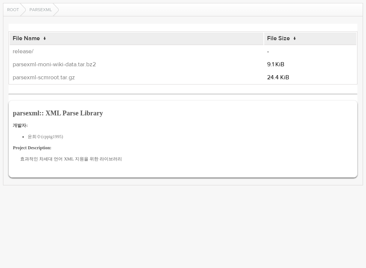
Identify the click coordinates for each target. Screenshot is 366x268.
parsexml (40, 10)
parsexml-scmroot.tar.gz (44, 77)
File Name (26, 38)
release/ (23, 51)
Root (13, 10)
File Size (278, 38)
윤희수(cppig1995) (45, 136)
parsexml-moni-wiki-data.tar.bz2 (54, 64)
